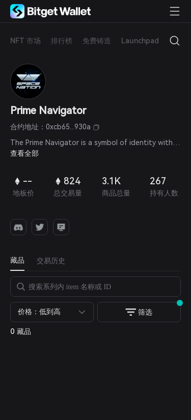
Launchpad (140, 41)
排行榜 (61, 41)
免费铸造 (97, 41)
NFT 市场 (25, 41)
